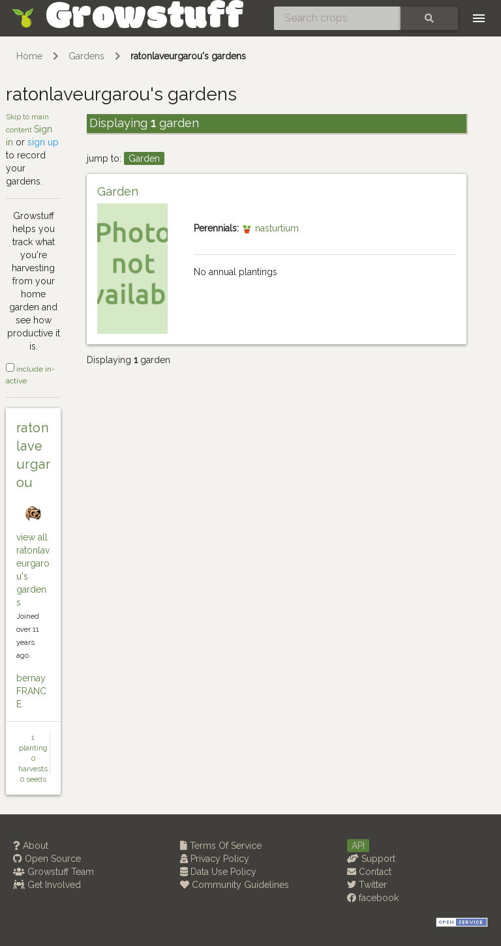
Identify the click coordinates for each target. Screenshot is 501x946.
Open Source (47, 858)
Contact (369, 871)
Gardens (86, 56)
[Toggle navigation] (479, 18)
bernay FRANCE (31, 691)
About (30, 845)
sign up (43, 142)
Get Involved (47, 884)
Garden (144, 158)
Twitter (367, 884)
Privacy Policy (214, 858)
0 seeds (33, 779)
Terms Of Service (221, 845)
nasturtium (270, 228)
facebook (373, 898)
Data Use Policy (218, 871)
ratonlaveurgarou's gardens (188, 56)
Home (29, 56)
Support (371, 858)
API (358, 845)
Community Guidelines (234, 884)
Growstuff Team (53, 871)
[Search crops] (337, 18)
